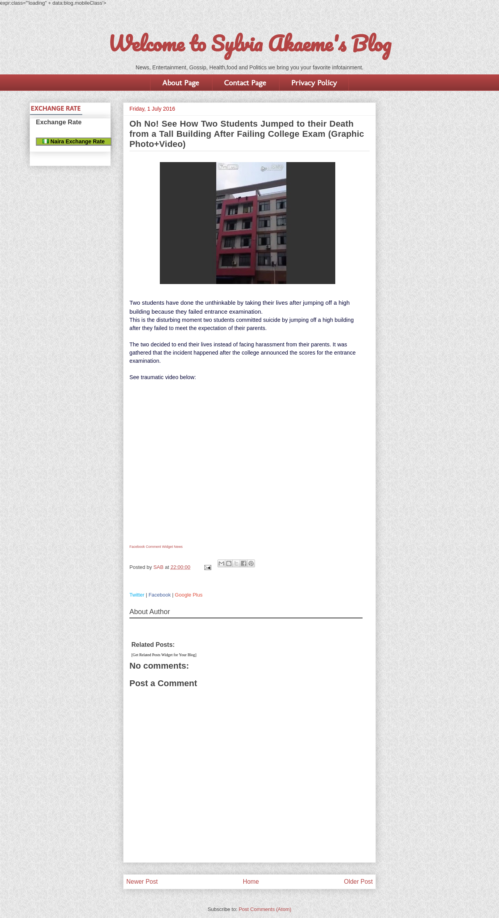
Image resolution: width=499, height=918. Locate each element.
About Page (180, 82)
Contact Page (245, 82)
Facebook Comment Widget (151, 547)
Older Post (358, 881)
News (178, 547)
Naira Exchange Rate (73, 141)
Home (251, 881)
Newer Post (142, 881)
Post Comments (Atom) (265, 909)
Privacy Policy (314, 82)
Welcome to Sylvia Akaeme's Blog (249, 43)
